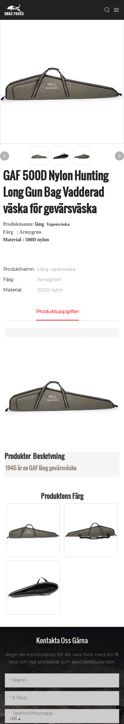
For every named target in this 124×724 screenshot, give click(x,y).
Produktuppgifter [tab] (57, 311)
